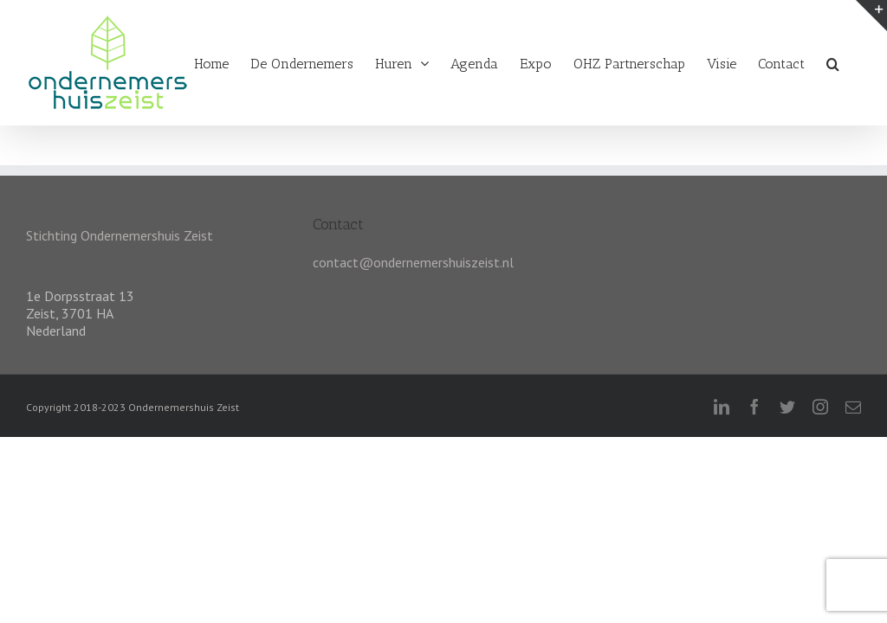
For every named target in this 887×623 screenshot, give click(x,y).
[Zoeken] (832, 61)
